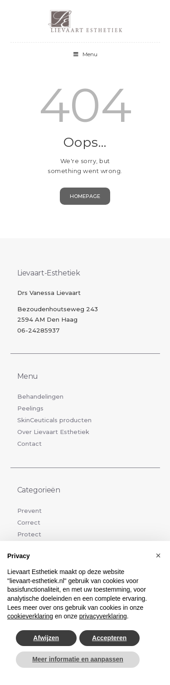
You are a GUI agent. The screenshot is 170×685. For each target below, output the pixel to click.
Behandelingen (40, 396)
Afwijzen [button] (46, 638)
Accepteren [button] (109, 638)
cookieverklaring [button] (30, 616)
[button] (158, 555)
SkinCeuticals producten (54, 420)
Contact (29, 443)
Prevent (29, 510)
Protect (29, 534)
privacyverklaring (103, 616)
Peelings (30, 408)
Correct (28, 522)
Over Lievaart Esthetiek (53, 431)
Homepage (85, 196)
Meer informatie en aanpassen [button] (77, 659)
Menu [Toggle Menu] (85, 54)
